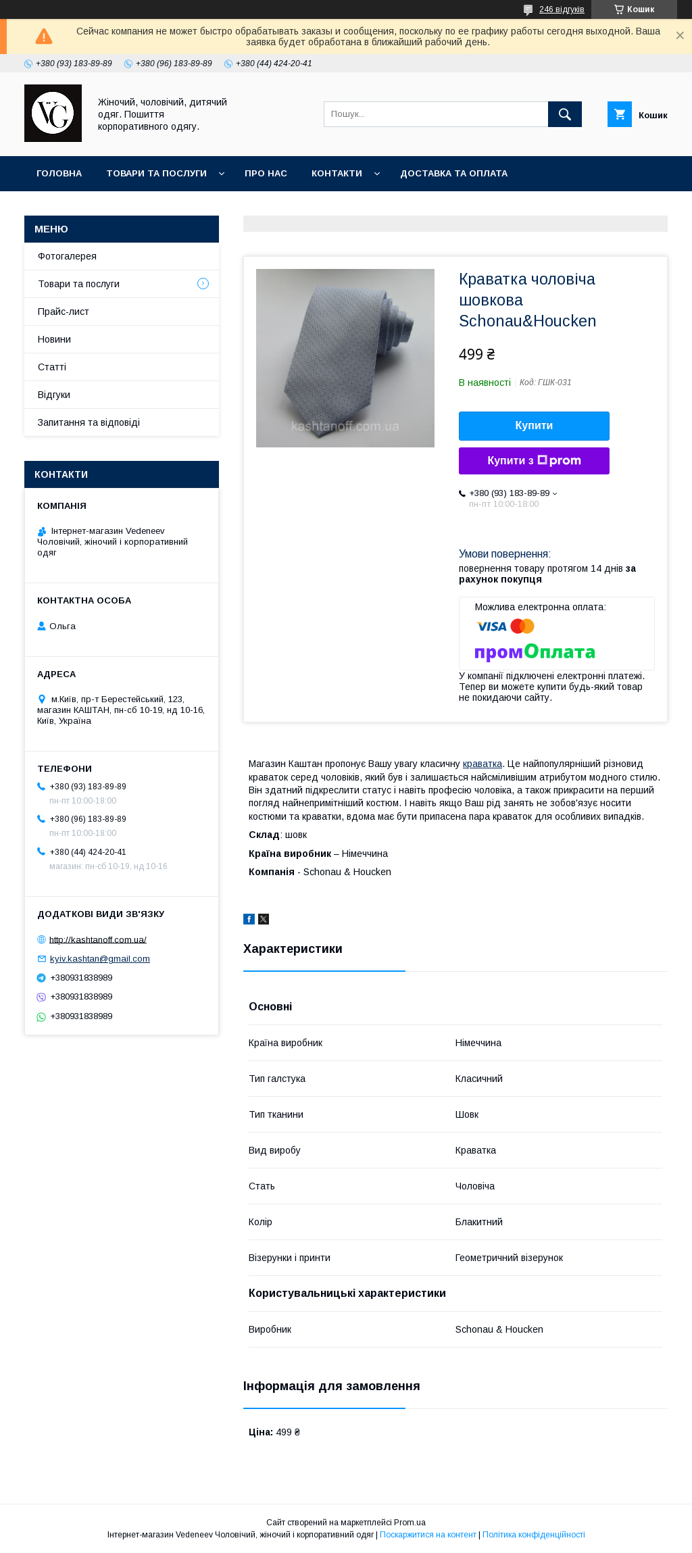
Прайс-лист (63, 311)
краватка (482, 763)
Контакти (337, 173)
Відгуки (54, 394)
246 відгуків (562, 9)
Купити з (533, 461)
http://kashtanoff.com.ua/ (98, 939)
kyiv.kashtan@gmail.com (100, 959)
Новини (54, 339)
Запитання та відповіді (89, 422)
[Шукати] (565, 114)
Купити (534, 425)
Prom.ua (410, 1522)
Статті (52, 367)
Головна (59, 173)
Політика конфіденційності (534, 1534)
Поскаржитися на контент (428, 1534)
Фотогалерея (67, 256)
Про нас (266, 173)
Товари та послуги (156, 173)
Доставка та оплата (454, 173)
